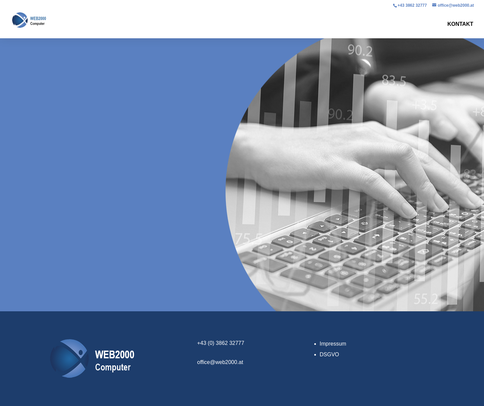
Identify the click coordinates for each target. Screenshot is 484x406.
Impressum (333, 344)
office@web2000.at (220, 362)
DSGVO (329, 354)
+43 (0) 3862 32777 (220, 343)
